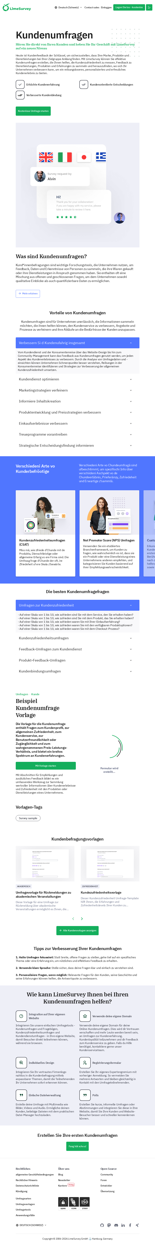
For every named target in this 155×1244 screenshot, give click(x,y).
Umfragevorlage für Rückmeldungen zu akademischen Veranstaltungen (43, 894)
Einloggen (106, 7)
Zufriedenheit (90, 886)
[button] (149, 7)
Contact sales (91, 7)
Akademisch (23, 886)
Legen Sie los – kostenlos (129, 7)
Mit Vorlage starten (45, 765)
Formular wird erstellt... (109, 769)
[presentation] (73, 918)
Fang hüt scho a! (77, 1146)
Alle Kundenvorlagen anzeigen (77, 930)
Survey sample (28, 818)
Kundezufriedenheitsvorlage (101, 892)
